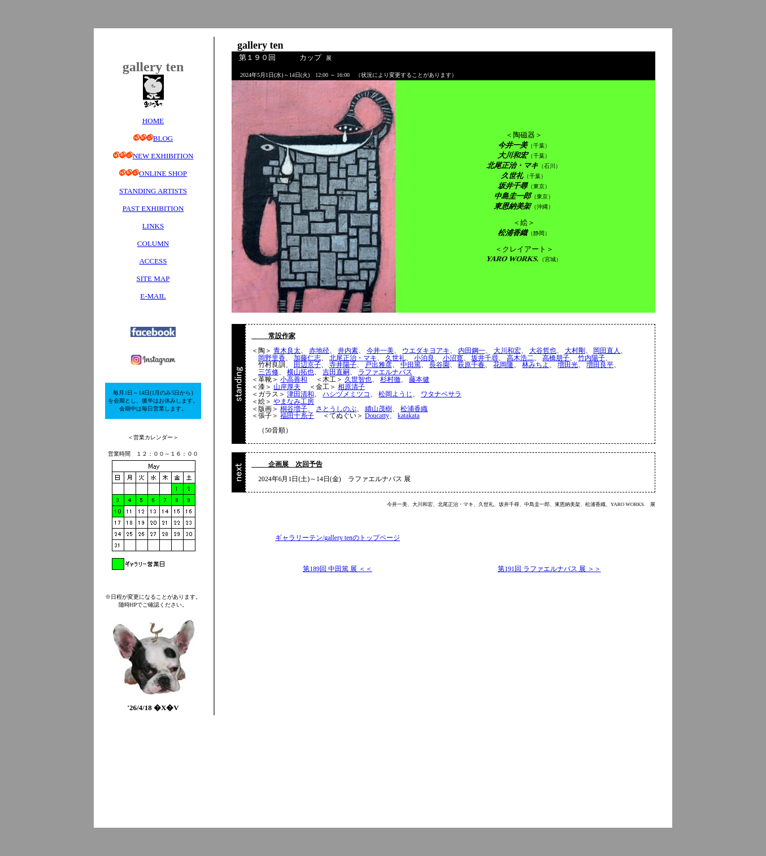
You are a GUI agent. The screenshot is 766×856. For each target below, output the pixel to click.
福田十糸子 (297, 416)
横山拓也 (300, 372)
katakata (409, 416)
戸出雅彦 (378, 365)
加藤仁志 (307, 358)
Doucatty (377, 416)
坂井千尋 (484, 358)
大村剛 (575, 350)
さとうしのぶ (336, 409)
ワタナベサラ (441, 394)
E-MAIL (153, 296)
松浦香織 (414, 409)
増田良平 (599, 365)
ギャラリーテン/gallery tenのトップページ (337, 538)
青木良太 (287, 350)
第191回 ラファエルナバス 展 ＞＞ (549, 569)
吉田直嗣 (336, 372)
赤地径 (319, 350)
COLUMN (153, 243)
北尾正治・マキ (353, 358)
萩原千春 (471, 365)
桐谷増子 (293, 409)
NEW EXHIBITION (163, 156)
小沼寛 (453, 358)
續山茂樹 (378, 409)
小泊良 (424, 358)
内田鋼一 (471, 350)
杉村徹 (390, 379)
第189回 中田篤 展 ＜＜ (337, 569)
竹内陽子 (591, 358)
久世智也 (358, 379)
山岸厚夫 (287, 387)
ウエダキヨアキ (426, 350)
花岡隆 (503, 365)
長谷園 (439, 365)
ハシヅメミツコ (346, 394)
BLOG (163, 138)
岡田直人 (606, 350)
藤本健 (419, 379)
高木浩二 (520, 358)
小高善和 (293, 379)
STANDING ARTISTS (153, 191)
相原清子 (351, 387)
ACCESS (153, 261)
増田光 (568, 365)
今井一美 (380, 350)
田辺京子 (307, 365)
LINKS (153, 226)
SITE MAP (153, 278)
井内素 (348, 350)
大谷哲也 (542, 350)
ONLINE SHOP (163, 173)
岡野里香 (271, 358)
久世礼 (395, 358)
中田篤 (411, 365)
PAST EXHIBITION (153, 208)
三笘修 (268, 372)
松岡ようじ (395, 394)
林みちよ (535, 365)
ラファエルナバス (385, 372)
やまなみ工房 (293, 401)
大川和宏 (507, 350)
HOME (153, 120)
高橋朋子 (555, 358)
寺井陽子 (342, 365)
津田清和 (300, 394)
